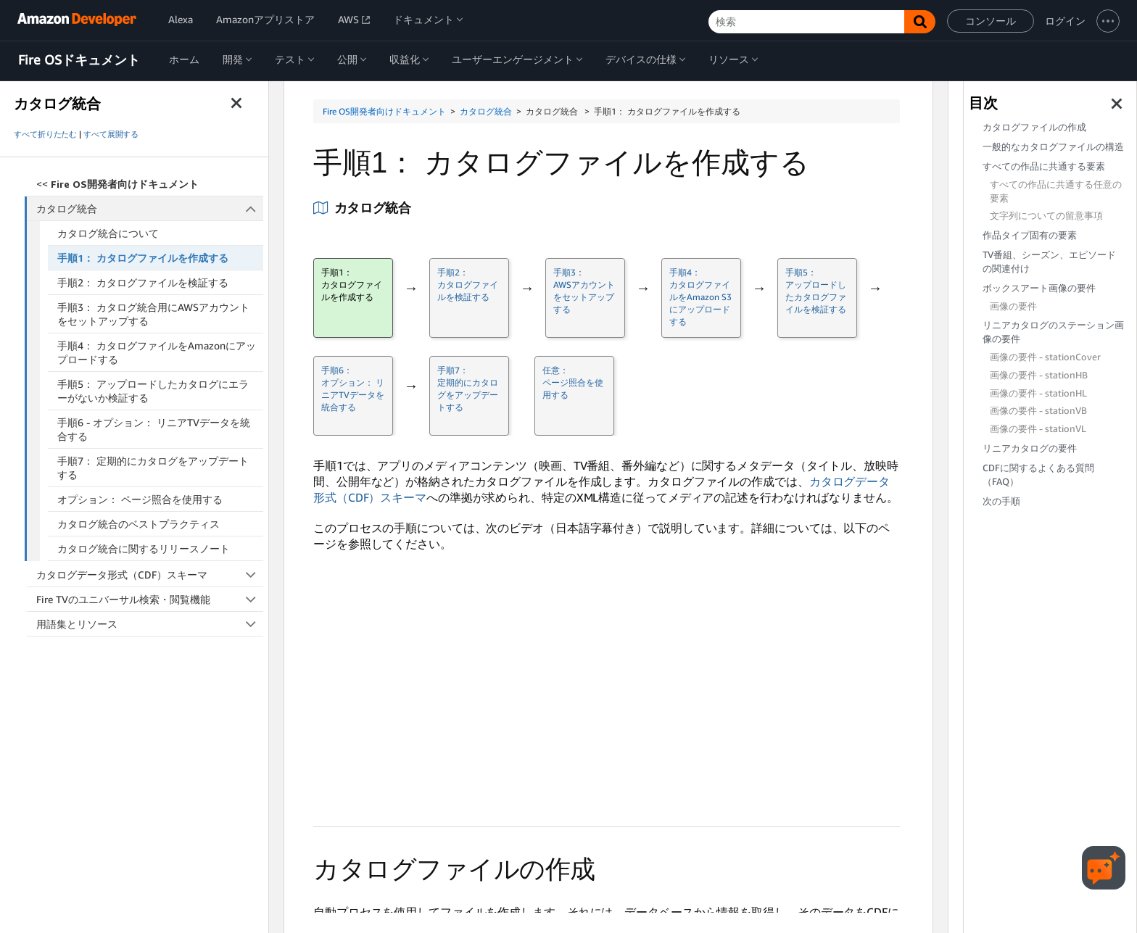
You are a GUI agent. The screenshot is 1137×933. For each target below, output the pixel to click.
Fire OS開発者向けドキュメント (384, 111)
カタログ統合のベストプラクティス (138, 524)
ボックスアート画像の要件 (1039, 288)
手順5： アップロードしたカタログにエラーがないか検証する (153, 391)
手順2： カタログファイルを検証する (142, 282)
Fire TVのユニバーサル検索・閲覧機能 (149, 599)
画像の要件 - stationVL (1038, 428)
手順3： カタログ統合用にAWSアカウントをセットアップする (153, 314)
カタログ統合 (150, 208)
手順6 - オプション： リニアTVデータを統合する (153, 429)
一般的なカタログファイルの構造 (1053, 146)
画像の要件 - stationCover (1045, 357)
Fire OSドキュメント (79, 60)
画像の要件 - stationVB (1038, 410)
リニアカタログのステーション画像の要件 (1053, 332)
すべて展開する (110, 134)
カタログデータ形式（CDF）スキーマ (149, 574)
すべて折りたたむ (45, 134)
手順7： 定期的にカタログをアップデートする (153, 468)
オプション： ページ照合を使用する (140, 499)
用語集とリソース (149, 624)
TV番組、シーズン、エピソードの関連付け (1049, 261)
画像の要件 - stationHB (1039, 375)
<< (117, 184)
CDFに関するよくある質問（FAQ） (1038, 475)
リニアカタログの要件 (1030, 448)
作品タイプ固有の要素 (1030, 235)
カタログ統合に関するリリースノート (143, 548)
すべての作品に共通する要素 (1044, 166)
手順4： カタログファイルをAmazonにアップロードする (156, 352)
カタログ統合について (108, 233)
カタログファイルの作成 (1034, 127)
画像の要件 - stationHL (1038, 393)
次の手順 (1001, 501)
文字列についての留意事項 (1046, 215)
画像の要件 (1013, 306)
